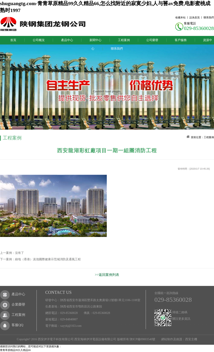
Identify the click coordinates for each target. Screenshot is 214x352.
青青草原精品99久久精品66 (15, 350)
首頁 (13, 40)
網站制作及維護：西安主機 (179, 339)
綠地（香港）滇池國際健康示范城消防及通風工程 (48, 259)
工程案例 (124, 40)
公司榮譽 (152, 40)
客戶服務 (181, 40)
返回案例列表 (109, 275)
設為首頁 (194, 17)
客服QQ (17, 325)
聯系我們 (209, 17)
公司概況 (39, 40)
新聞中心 (95, 40)
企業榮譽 (18, 304)
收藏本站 (180, 17)
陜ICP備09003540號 (142, 339)
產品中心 (67, 40)
